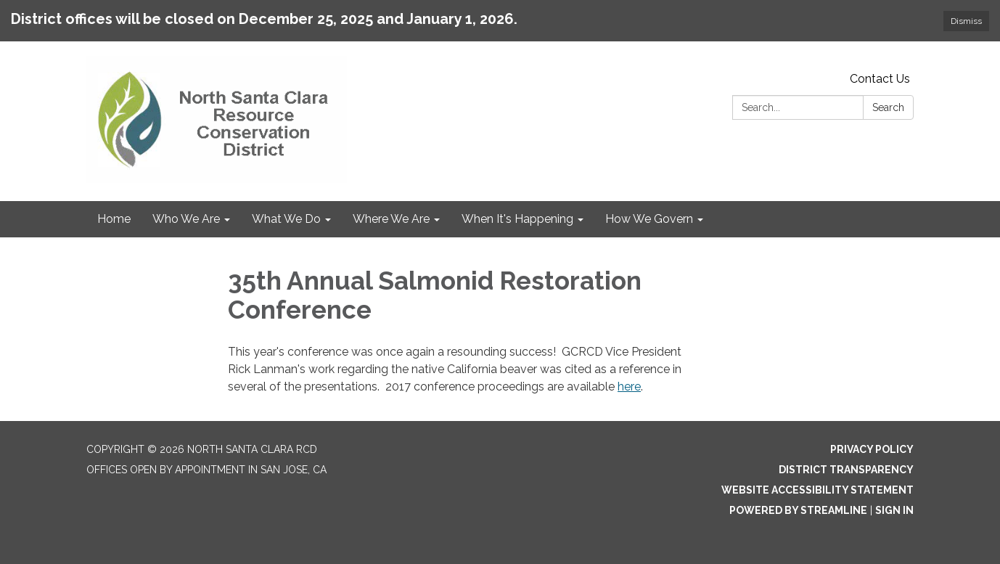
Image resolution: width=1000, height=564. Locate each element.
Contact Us (880, 79)
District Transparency (846, 469)
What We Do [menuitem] (286, 219)
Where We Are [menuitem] (391, 219)
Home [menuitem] (114, 219)
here (629, 386)
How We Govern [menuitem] (649, 219)
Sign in (894, 510)
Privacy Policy (872, 449)
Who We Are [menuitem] (186, 219)
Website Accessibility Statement (817, 490)
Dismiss (966, 21)
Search (888, 107)
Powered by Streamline (798, 510)
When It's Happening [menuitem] (517, 219)
